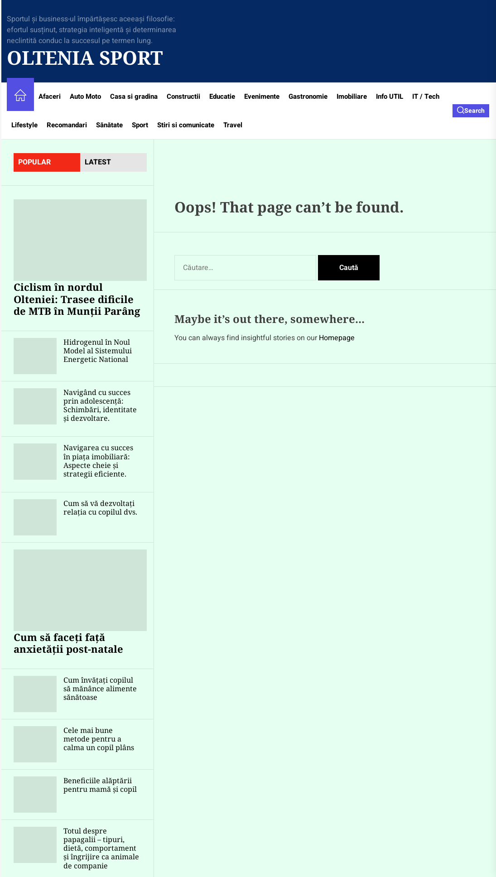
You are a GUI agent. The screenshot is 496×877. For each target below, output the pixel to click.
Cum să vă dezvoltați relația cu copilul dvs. (100, 507)
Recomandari (67, 125)
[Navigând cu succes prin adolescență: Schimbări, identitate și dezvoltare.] (35, 406)
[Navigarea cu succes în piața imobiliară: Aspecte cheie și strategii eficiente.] (35, 461)
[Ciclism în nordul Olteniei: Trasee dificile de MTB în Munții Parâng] (80, 240)
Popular (34, 162)
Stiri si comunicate (185, 125)
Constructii (183, 96)
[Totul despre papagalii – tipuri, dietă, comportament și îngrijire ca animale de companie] (35, 845)
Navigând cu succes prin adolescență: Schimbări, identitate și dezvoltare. (100, 405)
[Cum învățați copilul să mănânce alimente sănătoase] (35, 694)
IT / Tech (425, 96)
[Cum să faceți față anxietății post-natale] (80, 590)
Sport (140, 125)
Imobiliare (352, 96)
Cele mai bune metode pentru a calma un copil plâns (98, 738)
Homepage (337, 337)
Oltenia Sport (85, 57)
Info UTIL (389, 96)
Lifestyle (24, 125)
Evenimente (261, 96)
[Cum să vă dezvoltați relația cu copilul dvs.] (35, 517)
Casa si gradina (134, 96)
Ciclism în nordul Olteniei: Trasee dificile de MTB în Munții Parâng (77, 299)
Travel (232, 125)
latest (98, 162)
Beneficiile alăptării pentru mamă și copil (100, 785)
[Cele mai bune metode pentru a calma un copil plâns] (35, 744)
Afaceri (50, 96)
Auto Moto (85, 96)
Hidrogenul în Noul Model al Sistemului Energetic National (97, 350)
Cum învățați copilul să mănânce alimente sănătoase (100, 688)
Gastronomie (308, 96)
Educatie (222, 96)
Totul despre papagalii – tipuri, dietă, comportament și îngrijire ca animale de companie (101, 848)
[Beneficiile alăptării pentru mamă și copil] (35, 794)
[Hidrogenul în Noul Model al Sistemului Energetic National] (35, 356)
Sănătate (109, 125)
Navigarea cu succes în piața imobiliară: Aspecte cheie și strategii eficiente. (98, 461)
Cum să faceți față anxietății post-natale (68, 642)
